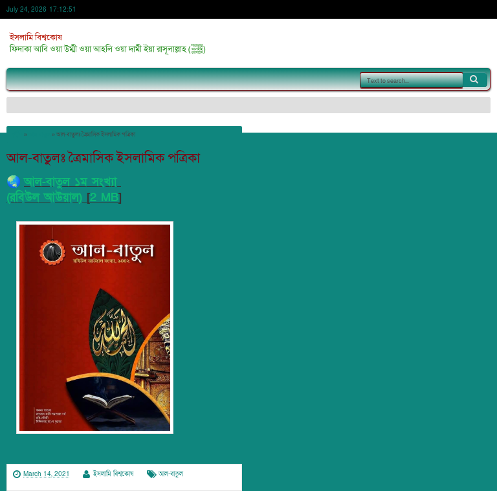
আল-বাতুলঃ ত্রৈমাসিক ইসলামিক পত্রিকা (103, 158)
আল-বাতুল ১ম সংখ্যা (72, 182)
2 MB (104, 197)
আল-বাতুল (171, 474)
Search (475, 79)
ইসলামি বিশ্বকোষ (36, 37)
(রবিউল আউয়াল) (44, 197)
